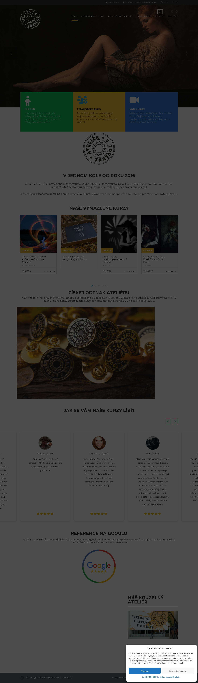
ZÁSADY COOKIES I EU (150, 677)
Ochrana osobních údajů (169, 677)
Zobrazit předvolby (178, 671)
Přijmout (145, 671)
